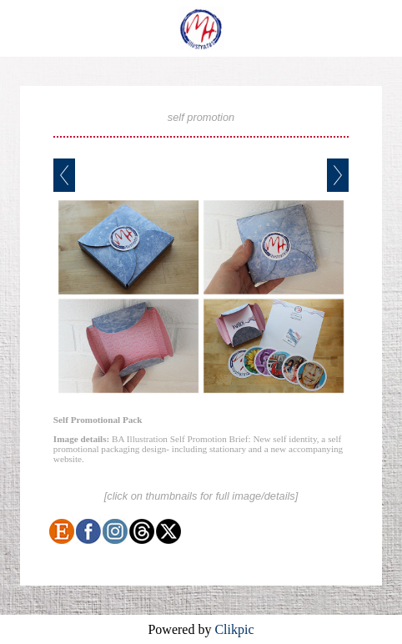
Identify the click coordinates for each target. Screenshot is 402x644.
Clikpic (234, 629)
